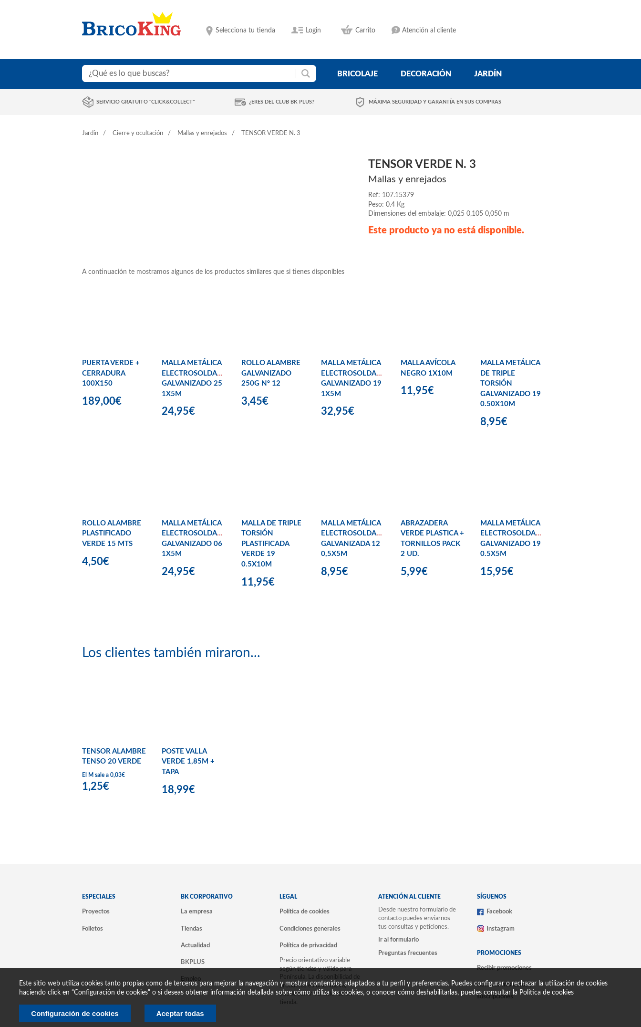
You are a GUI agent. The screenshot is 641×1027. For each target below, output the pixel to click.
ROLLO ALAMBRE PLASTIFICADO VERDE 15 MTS (111, 533)
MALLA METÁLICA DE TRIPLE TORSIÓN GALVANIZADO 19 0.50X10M (510, 383)
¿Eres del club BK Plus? (281, 102)
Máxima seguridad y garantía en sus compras (435, 102)
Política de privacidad (308, 945)
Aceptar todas (180, 1013)
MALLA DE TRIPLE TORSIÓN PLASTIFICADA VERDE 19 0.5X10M (271, 544)
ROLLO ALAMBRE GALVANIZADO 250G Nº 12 (270, 373)
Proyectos (96, 911)
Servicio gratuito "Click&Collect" (145, 102)
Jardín (90, 133)
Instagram (500, 929)
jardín (488, 74)
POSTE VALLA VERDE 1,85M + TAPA (188, 761)
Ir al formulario (398, 940)
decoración (426, 74)
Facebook (499, 911)
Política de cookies (304, 911)
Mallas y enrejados (202, 133)
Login (313, 30)
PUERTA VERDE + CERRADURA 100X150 (111, 373)
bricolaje (357, 74)
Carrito (365, 30)
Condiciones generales (310, 929)
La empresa (197, 911)
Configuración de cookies (74, 1013)
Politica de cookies (546, 992)
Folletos (92, 929)
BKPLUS (193, 962)
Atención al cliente (429, 30)
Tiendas (191, 929)
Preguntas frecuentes (407, 953)
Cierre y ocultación (138, 133)
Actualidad (195, 945)
